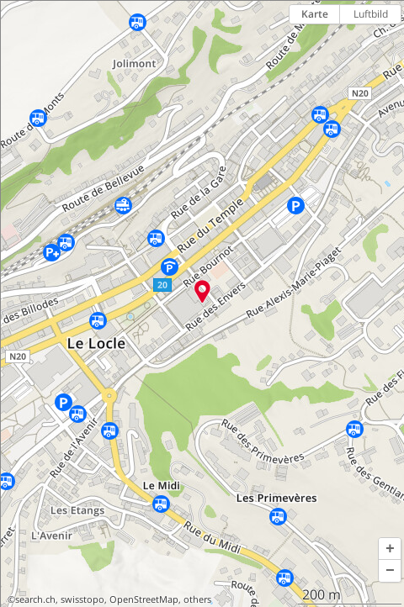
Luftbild (371, 14)
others (197, 599)
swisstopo (82, 599)
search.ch (35, 599)
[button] (390, 549)
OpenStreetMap (143, 599)
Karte (314, 14)
